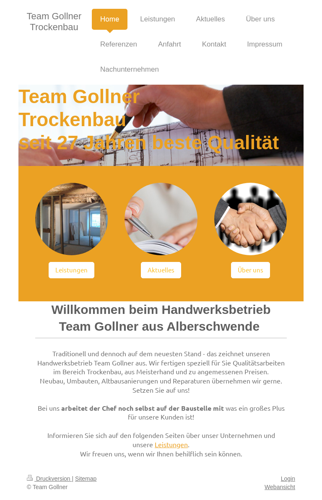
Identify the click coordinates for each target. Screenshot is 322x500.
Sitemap (85, 478)
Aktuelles (161, 270)
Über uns (250, 270)
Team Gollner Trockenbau (54, 21)
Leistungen (71, 270)
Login (288, 478)
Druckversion (49, 478)
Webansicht (280, 487)
